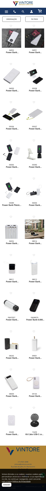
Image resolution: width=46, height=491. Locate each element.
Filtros (34, 19)
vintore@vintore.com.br (23, 464)
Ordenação (11, 19)
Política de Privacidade (21, 481)
